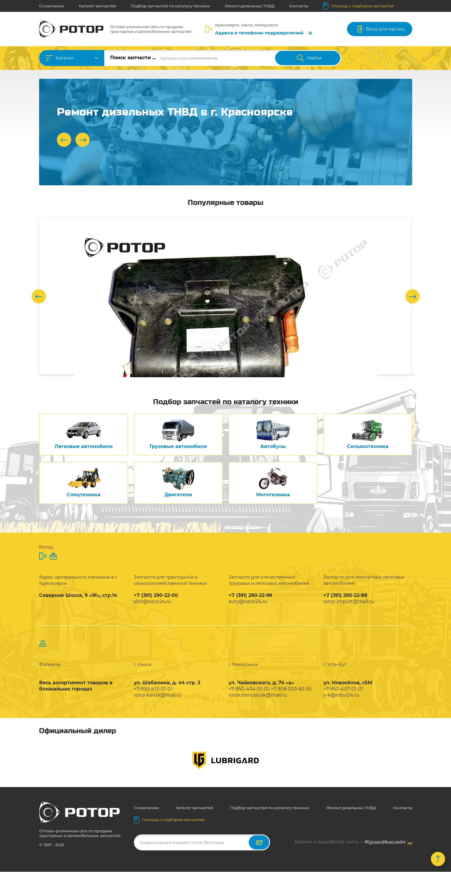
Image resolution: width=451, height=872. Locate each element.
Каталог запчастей (97, 6)
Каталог (65, 58)
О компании (51, 6)
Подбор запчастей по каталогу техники (170, 6)
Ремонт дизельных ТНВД (250, 6)
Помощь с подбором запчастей (358, 5)
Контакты (298, 6)
